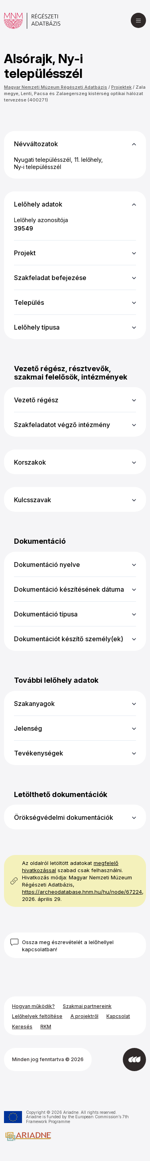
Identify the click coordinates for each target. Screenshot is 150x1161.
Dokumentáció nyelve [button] (47, 565)
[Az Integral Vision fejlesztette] (134, 1059)
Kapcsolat (118, 1016)
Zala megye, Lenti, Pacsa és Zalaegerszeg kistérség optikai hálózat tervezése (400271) (75, 93)
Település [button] (29, 302)
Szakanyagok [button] (34, 704)
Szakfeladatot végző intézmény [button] (62, 425)
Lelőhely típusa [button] (37, 327)
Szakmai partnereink (87, 1006)
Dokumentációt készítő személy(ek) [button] (68, 639)
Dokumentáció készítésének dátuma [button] (69, 589)
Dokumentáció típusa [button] (46, 614)
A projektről (84, 1016)
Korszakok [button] (30, 462)
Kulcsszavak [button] (32, 500)
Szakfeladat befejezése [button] (50, 278)
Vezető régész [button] (36, 400)
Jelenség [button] (28, 728)
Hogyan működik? (33, 1006)
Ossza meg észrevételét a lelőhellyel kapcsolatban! (68, 945)
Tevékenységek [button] (38, 753)
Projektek (121, 87)
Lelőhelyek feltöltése (37, 1016)
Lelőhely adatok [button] (38, 204)
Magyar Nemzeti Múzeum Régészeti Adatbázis (55, 87)
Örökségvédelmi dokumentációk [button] (63, 817)
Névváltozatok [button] (36, 144)
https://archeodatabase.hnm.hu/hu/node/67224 (82, 892)
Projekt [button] (25, 253)
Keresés (22, 1027)
